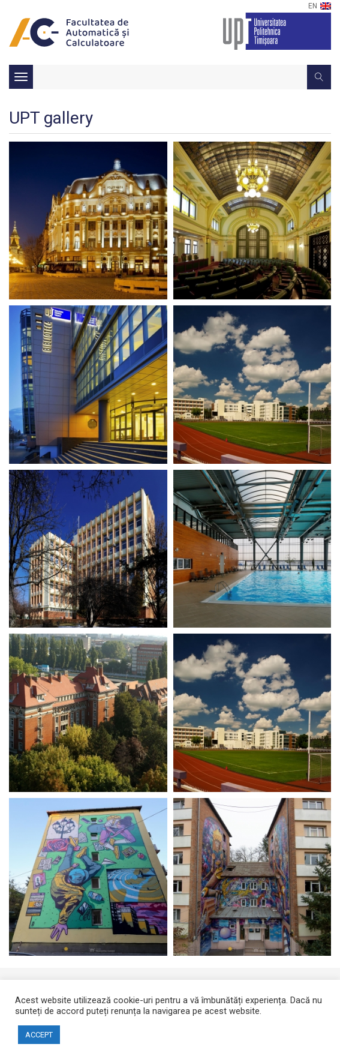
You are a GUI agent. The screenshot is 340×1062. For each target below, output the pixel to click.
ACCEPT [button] (39, 1034)
